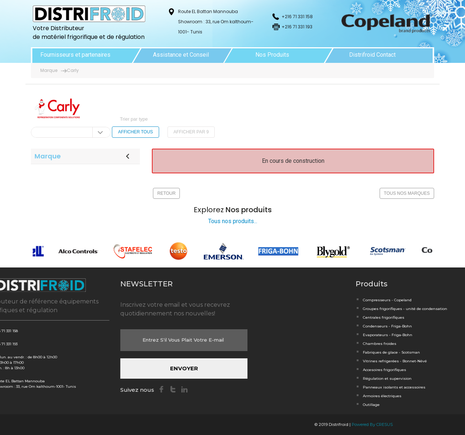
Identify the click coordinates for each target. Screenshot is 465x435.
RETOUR (166, 193)
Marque (48, 70)
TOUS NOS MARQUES (407, 193)
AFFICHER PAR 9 (191, 131)
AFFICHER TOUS (135, 131)
